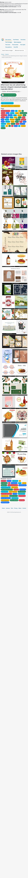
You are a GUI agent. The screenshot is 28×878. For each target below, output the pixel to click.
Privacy (16, 508)
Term (12, 508)
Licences (8, 508)
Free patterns (8, 47)
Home (2, 54)
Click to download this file (9, 95)
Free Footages (8, 42)
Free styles (22, 44)
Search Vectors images (7, 50)
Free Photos (16, 39)
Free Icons (7, 44)
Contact (24, 508)
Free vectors (8, 39)
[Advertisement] (11, 25)
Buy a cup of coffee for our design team (11, 106)
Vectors (7, 54)
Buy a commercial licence (7, 103)
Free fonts (23, 39)
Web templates (17, 42)
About (20, 508)
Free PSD (16, 47)
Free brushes (15, 44)
